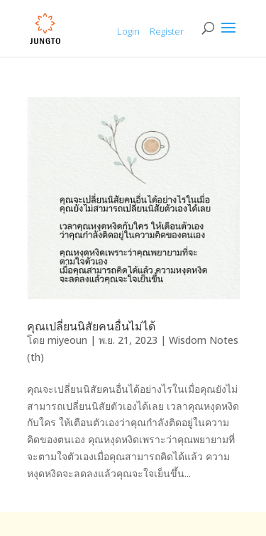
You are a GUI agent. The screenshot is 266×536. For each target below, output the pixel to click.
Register (167, 31)
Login (128, 31)
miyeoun (67, 340)
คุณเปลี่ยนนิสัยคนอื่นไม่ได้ (91, 326)
